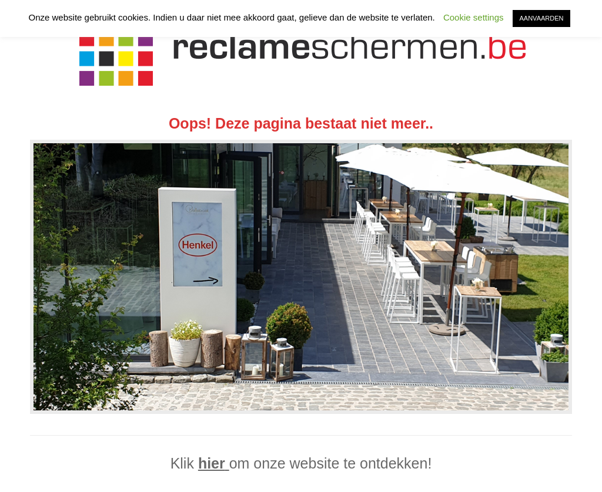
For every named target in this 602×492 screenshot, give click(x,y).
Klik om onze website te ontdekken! (301, 463)
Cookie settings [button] (473, 17)
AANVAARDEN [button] (542, 18)
